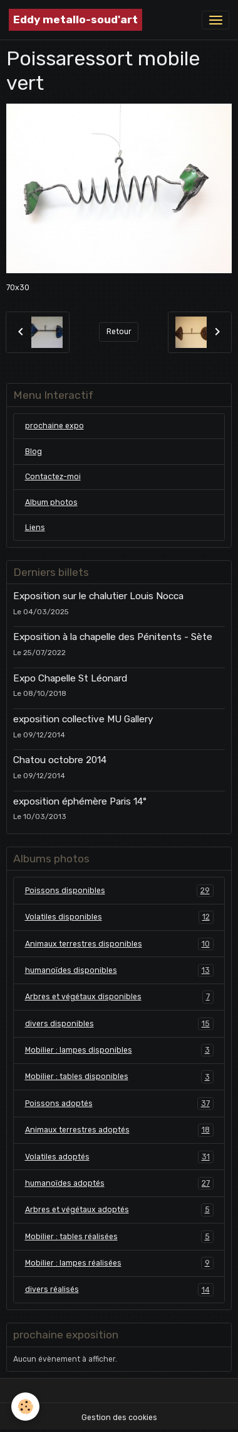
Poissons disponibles (119, 890)
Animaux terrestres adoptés (119, 1130)
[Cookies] (25, 1406)
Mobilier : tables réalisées (119, 1236)
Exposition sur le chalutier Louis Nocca (98, 596)
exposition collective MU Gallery (83, 719)
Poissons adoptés (119, 1103)
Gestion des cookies (119, 1417)
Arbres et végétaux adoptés (119, 1209)
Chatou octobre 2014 (59, 760)
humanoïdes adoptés (119, 1183)
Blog (33, 451)
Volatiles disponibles (119, 917)
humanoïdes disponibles (119, 970)
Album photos (51, 502)
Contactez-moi (53, 476)
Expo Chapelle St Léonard (70, 678)
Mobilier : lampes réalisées (119, 1263)
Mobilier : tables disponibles (119, 1076)
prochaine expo (54, 425)
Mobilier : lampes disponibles (119, 1050)
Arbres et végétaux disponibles (119, 996)
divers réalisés (119, 1289)
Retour (119, 331)
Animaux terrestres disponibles (119, 944)
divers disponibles (119, 1023)
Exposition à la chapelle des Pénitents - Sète (112, 637)
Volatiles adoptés (119, 1157)
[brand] (75, 20)
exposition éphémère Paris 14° (80, 801)
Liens (35, 527)
